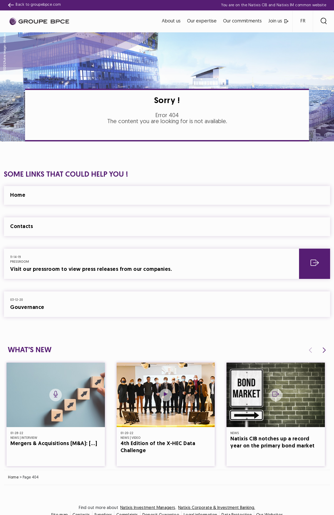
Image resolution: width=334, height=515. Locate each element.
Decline (141, 303)
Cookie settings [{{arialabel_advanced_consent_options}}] (136, 211)
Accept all (192, 303)
